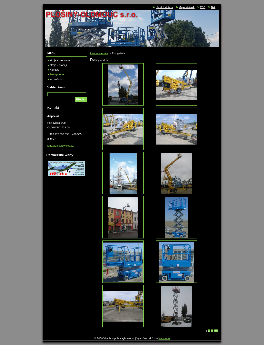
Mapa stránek (187, 7)
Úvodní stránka (99, 53)
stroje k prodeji (58, 65)
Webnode (164, 338)
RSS (202, 7)
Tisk (213, 7)
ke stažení (56, 79)
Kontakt (54, 69)
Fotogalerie (57, 74)
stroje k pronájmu (60, 60)
